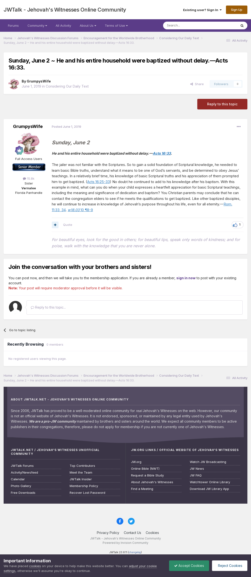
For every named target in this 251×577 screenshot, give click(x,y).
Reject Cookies (229, 566)
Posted (66, 126)
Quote (67, 225)
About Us (88, 25)
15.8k (28, 178)
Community (37, 25)
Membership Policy (84, 486)
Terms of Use (116, 25)
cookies (35, 566)
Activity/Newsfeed (24, 472)
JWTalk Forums (22, 466)
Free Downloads (23, 493)
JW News (197, 468)
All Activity (63, 25)
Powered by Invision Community (125, 543)
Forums (13, 25)
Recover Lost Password (87, 493)
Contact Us (132, 533)
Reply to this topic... (48, 307)
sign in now (186, 278)
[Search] (187, 25)
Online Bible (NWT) (145, 468)
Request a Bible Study (147, 475)
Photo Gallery (21, 486)
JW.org (136, 462)
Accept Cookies (189, 566)
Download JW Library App (209, 489)
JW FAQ (196, 475)
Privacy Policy (108, 533)
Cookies (152, 533)
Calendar (18, 479)
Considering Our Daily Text (67, 86)
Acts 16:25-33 (98, 182)
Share (197, 84)
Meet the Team (81, 472)
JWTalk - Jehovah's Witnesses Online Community (65, 9)
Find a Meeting (142, 489)
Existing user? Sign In (202, 10)
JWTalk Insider (81, 479)
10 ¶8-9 (80, 210)
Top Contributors (82, 466)
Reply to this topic (222, 104)
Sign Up (236, 10)
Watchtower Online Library (210, 482)
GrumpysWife (39, 81)
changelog (135, 552)
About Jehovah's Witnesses (152, 482)
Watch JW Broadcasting (208, 462)
